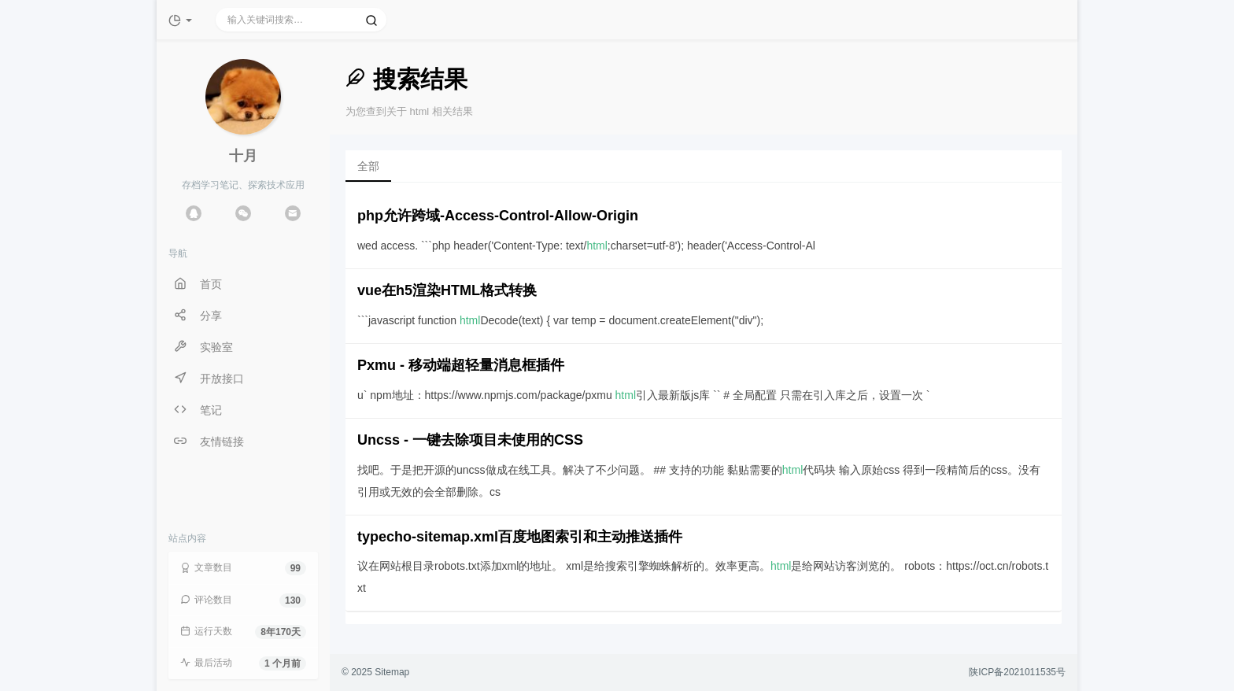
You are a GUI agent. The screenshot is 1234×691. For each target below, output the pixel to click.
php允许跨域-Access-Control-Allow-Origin (497, 216)
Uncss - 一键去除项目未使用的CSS (470, 440)
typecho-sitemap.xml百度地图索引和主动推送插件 (519, 537)
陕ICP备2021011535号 (1017, 672)
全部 (368, 166)
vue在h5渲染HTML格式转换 (447, 290)
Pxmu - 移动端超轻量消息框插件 (460, 365)
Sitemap (392, 672)
